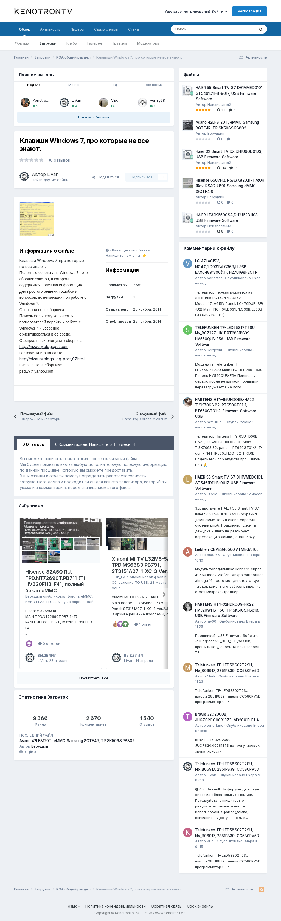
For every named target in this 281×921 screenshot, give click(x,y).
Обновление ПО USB (130, 582)
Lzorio (212, 494)
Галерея (94, 43)
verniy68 (157, 100)
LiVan (76, 100)
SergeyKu (215, 350)
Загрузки (48, 43)
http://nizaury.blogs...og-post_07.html (52, 358)
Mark (211, 676)
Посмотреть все (93, 678)
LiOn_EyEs (120, 577)
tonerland (215, 725)
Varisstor (214, 278)
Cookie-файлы (200, 906)
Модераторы (148, 43)
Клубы (71, 43)
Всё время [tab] (154, 85)
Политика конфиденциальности (115, 906)
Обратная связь (166, 906)
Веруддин (33, 596)
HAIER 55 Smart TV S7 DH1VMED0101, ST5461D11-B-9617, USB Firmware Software (229, 93)
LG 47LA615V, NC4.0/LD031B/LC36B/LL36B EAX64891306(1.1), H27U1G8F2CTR (226, 267)
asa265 (213, 554)
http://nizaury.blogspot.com (43, 346)
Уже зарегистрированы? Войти (195, 11)
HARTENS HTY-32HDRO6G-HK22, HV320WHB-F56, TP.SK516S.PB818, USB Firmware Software (227, 610)
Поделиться (105, 177)
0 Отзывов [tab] (33, 444)
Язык (74, 906)
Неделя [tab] (34, 85)
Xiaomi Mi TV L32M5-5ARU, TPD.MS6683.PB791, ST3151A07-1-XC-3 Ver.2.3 (145, 565)
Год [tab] (114, 85)
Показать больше (93, 117)
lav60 (211, 621)
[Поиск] (199, 29)
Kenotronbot (43, 100)
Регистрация (249, 11)
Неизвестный (219, 104)
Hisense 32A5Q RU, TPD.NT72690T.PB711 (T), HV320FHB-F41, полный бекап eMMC (56, 581)
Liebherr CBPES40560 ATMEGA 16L (226, 549)
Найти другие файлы (50, 180)
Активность (50, 29)
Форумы (22, 43)
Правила (119, 43)
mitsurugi (215, 422)
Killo (210, 841)
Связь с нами (106, 29)
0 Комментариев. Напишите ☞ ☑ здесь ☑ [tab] (95, 444)
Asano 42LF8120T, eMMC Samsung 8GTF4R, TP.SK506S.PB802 (76, 741)
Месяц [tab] (73, 85)
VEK (114, 100)
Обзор (24, 31)
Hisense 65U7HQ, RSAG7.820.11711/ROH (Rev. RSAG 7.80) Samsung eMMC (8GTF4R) (230, 186)
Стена (133, 29)
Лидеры (77, 29)
